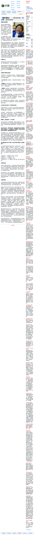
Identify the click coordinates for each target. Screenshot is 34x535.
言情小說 (18, 5)
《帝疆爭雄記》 (16, 147)
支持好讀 (9, 12)
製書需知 (19, 11)
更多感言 (29, 529)
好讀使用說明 (29, 7)
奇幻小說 (12, 7)
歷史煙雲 (12, 3)
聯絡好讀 (14, 12)
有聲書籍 (12, 9)
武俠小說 (18, 3)
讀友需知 (9, 11)
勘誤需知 (14, 11)
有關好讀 (3, 11)
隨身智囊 (18, 1)
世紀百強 (12, 1)
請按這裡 (29, 55)
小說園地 (18, 7)
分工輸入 (3, 12)
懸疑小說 (12, 5)
